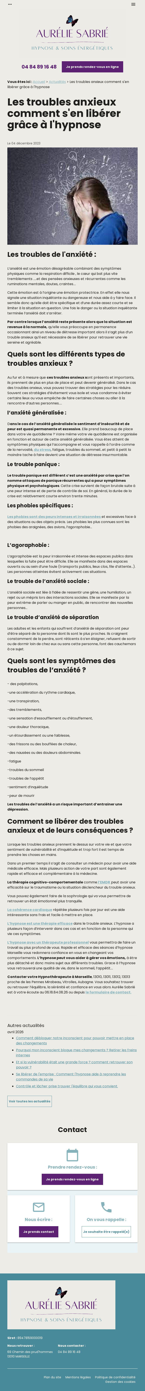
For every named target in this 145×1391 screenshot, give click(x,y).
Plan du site (52, 1377)
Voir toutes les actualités (29, 1101)
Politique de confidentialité (115, 1377)
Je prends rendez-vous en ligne (92, 67)
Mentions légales (78, 1377)
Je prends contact (38, 1232)
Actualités (57, 81)
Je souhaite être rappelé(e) (106, 1232)
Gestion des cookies (120, 1382)
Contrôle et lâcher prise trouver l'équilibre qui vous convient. (67, 1086)
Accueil (39, 81)
